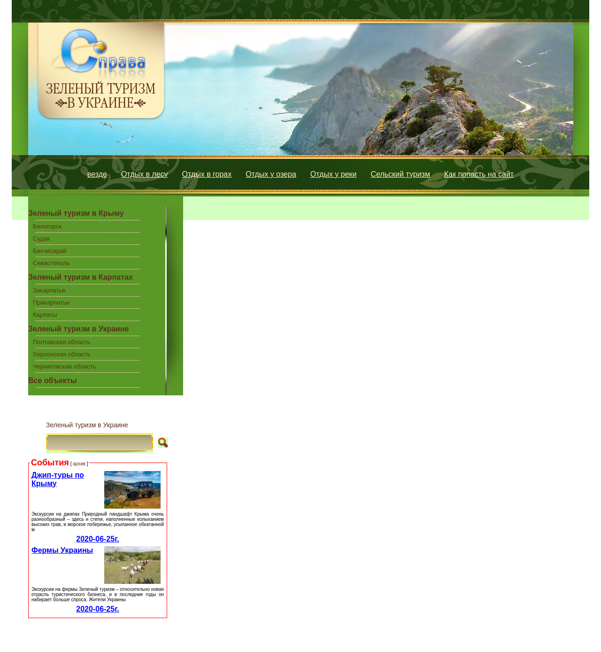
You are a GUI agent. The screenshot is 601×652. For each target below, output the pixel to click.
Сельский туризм (400, 174)
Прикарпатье (51, 302)
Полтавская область (61, 342)
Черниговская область (64, 366)
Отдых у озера (271, 174)
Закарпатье (49, 290)
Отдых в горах (207, 174)
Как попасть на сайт (479, 174)
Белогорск (47, 226)
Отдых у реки (333, 174)
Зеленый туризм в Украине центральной (78, 330)
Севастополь (51, 263)
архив (79, 463)
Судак (41, 238)
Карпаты (45, 314)
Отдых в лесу (144, 174)
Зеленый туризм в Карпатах (80, 277)
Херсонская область (62, 354)
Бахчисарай (49, 250)
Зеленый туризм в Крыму (76, 213)
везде (97, 174)
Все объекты (52, 381)
